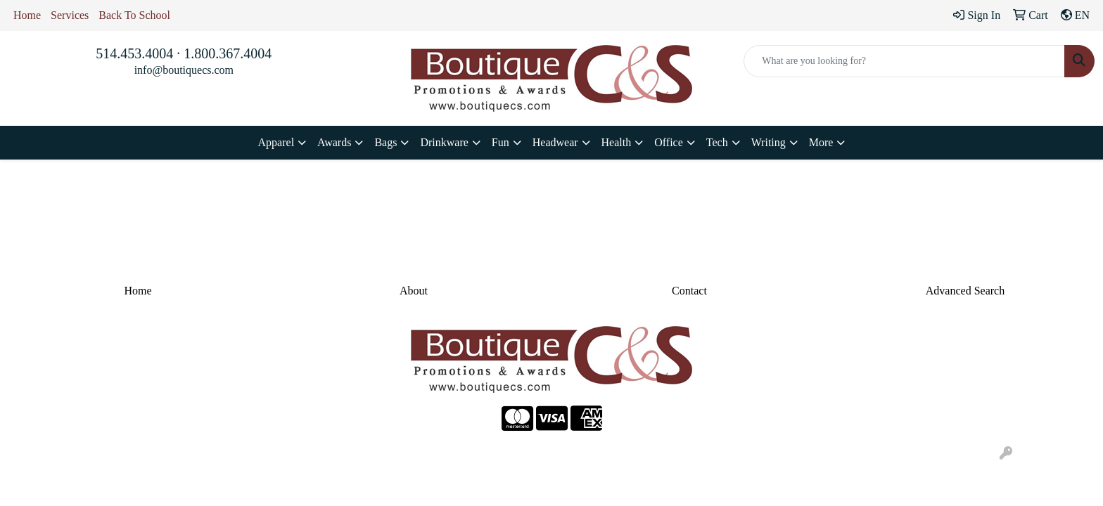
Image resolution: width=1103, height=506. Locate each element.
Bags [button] (385, 142)
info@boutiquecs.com (184, 70)
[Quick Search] (904, 61)
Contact (689, 291)
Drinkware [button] (444, 142)
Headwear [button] (555, 142)
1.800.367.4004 (228, 53)
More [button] (821, 142)
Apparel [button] (276, 142)
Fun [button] (500, 142)
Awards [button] (334, 142)
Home (27, 15)
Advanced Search (965, 291)
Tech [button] (717, 142)
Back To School (134, 15)
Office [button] (668, 142)
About (414, 291)
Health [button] (616, 142)
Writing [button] (768, 142)
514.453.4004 (134, 53)
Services (70, 15)
